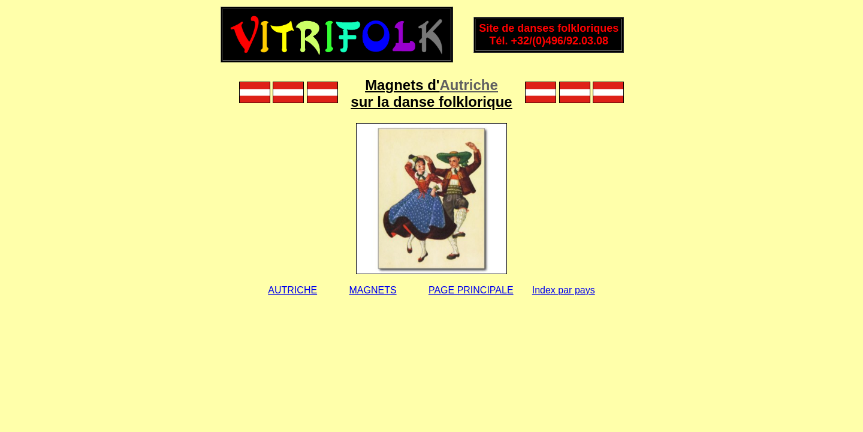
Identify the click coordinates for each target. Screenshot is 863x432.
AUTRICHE (292, 290)
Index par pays (563, 290)
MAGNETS (372, 290)
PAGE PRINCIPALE (471, 290)
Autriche (469, 85)
